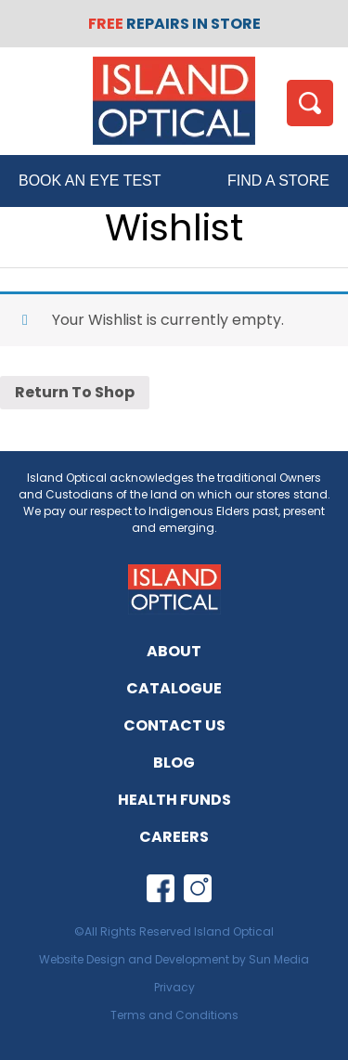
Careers (174, 836)
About (174, 651)
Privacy (174, 987)
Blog (174, 762)
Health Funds (174, 799)
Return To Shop (75, 392)
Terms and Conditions (174, 1015)
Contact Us (174, 725)
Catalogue (174, 688)
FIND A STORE (278, 180)
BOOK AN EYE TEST (90, 180)
